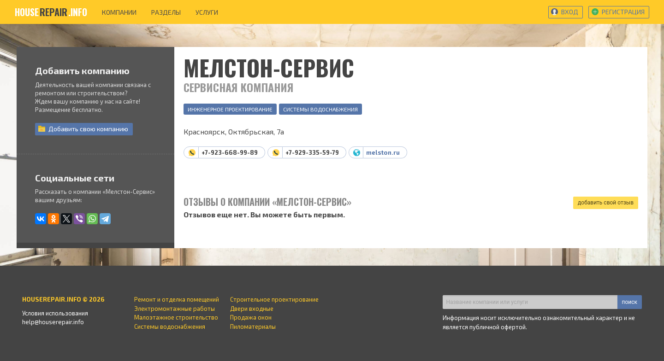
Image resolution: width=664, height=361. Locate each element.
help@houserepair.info (53, 322)
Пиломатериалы (253, 326)
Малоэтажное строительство (176, 317)
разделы (166, 12)
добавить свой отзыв (606, 202)
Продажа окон (251, 317)
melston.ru (383, 152)
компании (119, 12)
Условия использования (55, 313)
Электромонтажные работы (174, 308)
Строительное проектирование (274, 299)
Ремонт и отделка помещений (176, 299)
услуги (207, 12)
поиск (629, 302)
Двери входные (251, 308)
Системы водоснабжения (320, 109)
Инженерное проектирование (230, 109)
